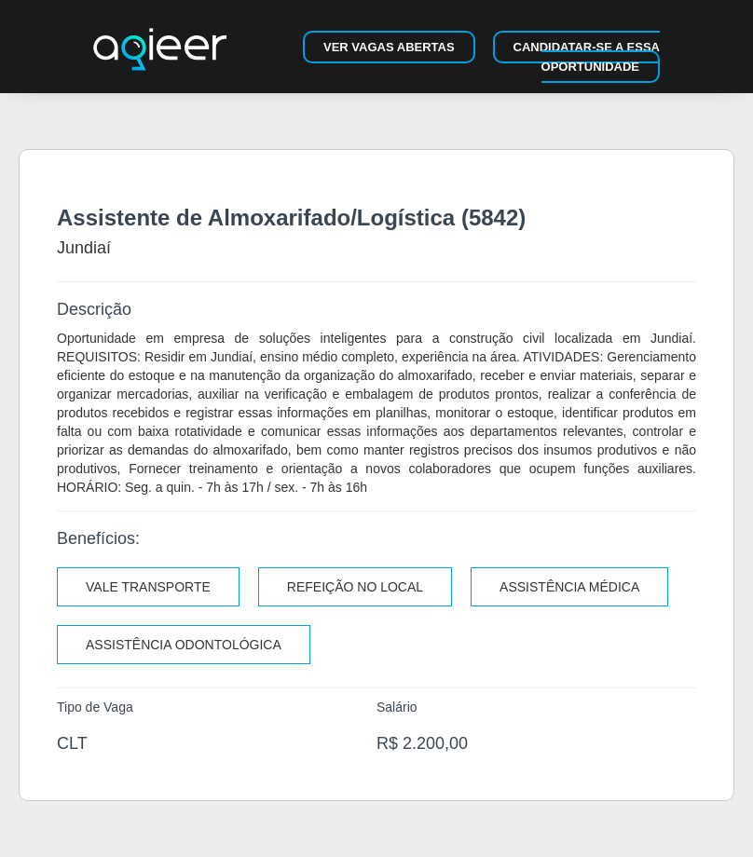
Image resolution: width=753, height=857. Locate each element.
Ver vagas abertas (389, 47)
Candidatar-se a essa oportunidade (586, 57)
